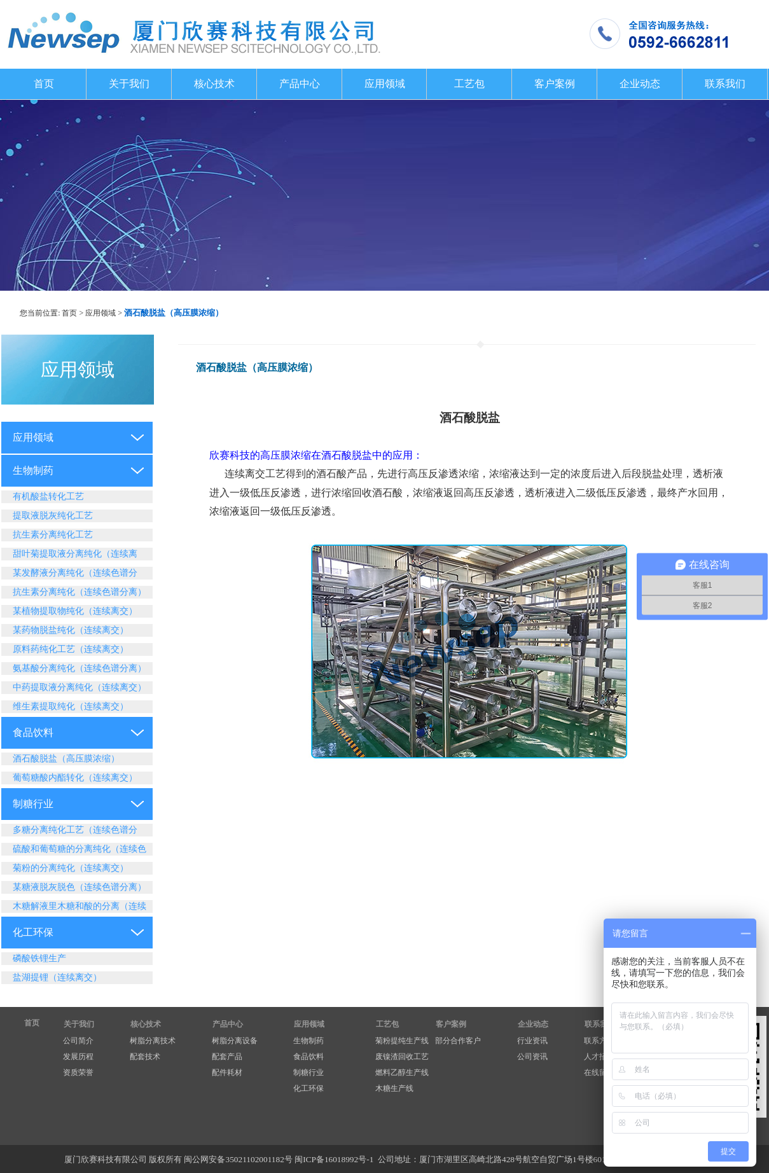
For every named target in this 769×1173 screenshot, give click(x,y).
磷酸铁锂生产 (39, 958)
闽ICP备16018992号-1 (333, 1159)
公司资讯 (532, 1056)
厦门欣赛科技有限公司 (105, 1159)
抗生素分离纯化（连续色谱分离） (79, 592)
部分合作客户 (458, 1040)
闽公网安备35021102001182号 (238, 1159)
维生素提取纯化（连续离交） (70, 706)
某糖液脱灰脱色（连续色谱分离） (79, 887)
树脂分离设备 (235, 1040)
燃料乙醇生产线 (402, 1072)
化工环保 (33, 932)
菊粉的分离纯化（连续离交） (70, 868)
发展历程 (78, 1056)
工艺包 (469, 83)
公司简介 (78, 1040)
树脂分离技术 (153, 1040)
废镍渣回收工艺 (402, 1056)
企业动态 (640, 83)
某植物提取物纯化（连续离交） (75, 611)
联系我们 (725, 83)
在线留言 (599, 1072)
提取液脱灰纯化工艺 (53, 515)
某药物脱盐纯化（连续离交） (70, 630)
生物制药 (33, 470)
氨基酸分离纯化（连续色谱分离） (79, 668)
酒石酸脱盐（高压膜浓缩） (66, 758)
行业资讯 (532, 1040)
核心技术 (214, 83)
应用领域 (384, 83)
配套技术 (145, 1056)
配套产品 (227, 1056)
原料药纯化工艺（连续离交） (70, 649)
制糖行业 (33, 803)
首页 (44, 83)
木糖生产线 (394, 1088)
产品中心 (299, 83)
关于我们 (129, 83)
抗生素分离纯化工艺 (53, 534)
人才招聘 (599, 1056)
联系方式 (599, 1040)
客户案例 (554, 83)
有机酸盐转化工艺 (48, 496)
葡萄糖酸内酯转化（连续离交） (75, 777)
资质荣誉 (78, 1072)
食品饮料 (33, 732)
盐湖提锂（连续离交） (57, 977)
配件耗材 (227, 1072)
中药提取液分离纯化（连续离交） (79, 687)
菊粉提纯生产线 (402, 1040)
